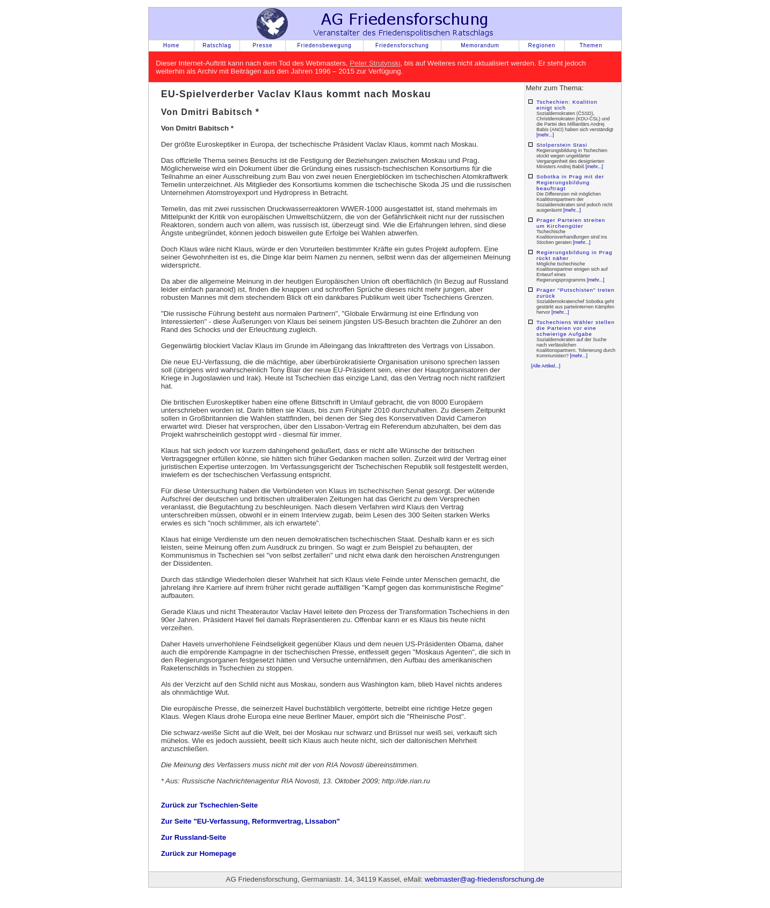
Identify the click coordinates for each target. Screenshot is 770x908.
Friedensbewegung (324, 45)
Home (171, 45)
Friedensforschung (402, 45)
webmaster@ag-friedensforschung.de (484, 879)
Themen (590, 45)
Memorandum (480, 45)
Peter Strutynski (375, 63)
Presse (262, 45)
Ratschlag (216, 45)
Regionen (542, 45)
